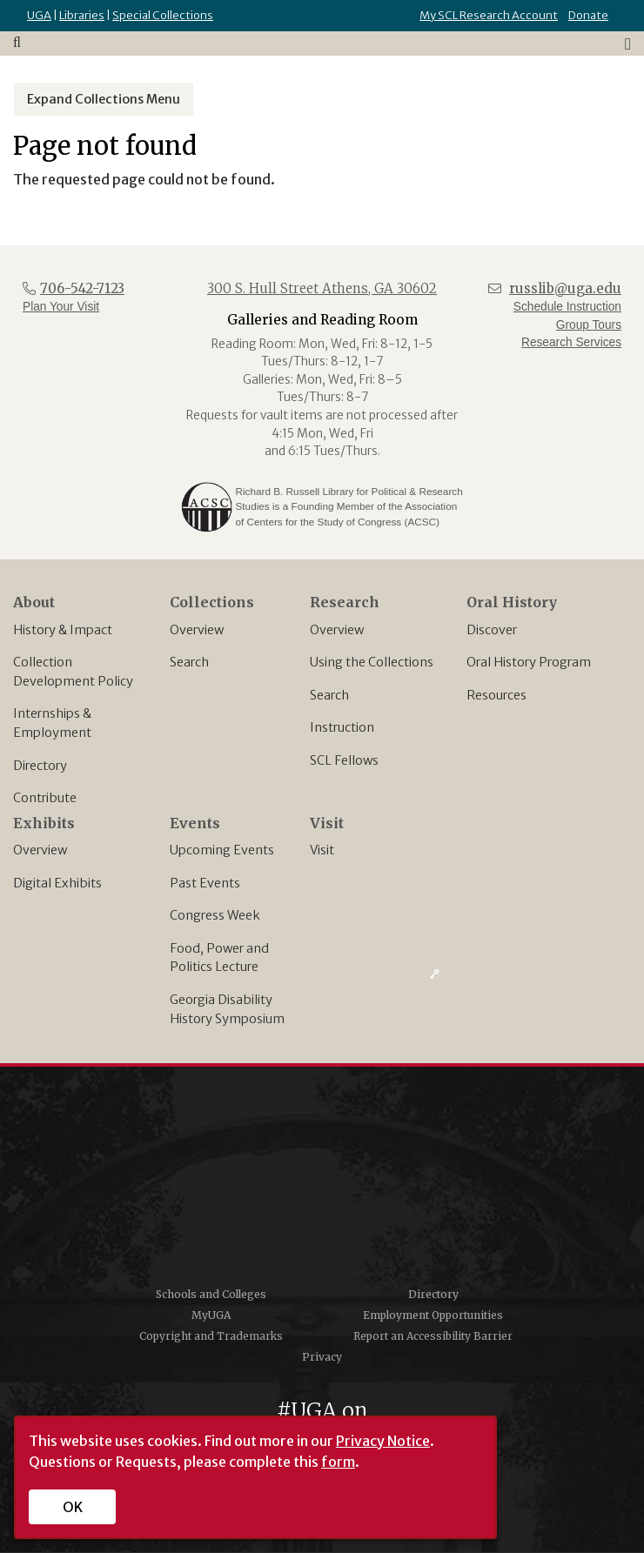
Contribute (45, 798)
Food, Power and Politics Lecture (219, 958)
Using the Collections (371, 662)
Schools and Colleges (211, 1294)
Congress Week (215, 915)
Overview (197, 630)
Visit (322, 850)
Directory (40, 765)
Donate (588, 15)
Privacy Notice (383, 1440)
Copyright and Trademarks (211, 1335)
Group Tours (588, 324)
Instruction (342, 727)
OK (73, 1507)
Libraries (81, 15)
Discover (491, 630)
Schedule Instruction (567, 306)
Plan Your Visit (61, 306)
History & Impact (62, 630)
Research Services (571, 342)
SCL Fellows (344, 760)
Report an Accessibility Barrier (433, 1335)
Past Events (205, 883)
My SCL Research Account (488, 15)
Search (189, 662)
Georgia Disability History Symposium (227, 1009)
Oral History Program (528, 662)
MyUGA (211, 1315)
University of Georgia (322, 1182)
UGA (39, 15)
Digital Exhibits (57, 883)
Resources (496, 695)
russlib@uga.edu (565, 288)
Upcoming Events (222, 850)
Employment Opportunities (433, 1315)
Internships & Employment (52, 723)
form (338, 1461)
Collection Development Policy (73, 671)
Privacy (322, 1356)
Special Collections (162, 15)
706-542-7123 (82, 288)
